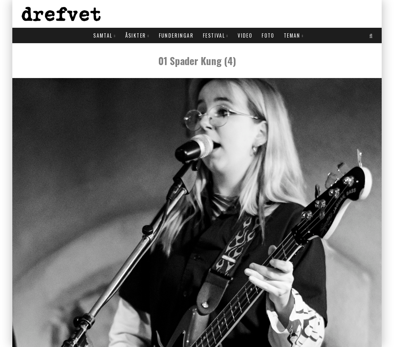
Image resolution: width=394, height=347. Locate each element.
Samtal (102, 35)
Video (245, 35)
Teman (292, 35)
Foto (268, 35)
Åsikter (135, 35)
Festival (214, 35)
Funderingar (176, 35)
